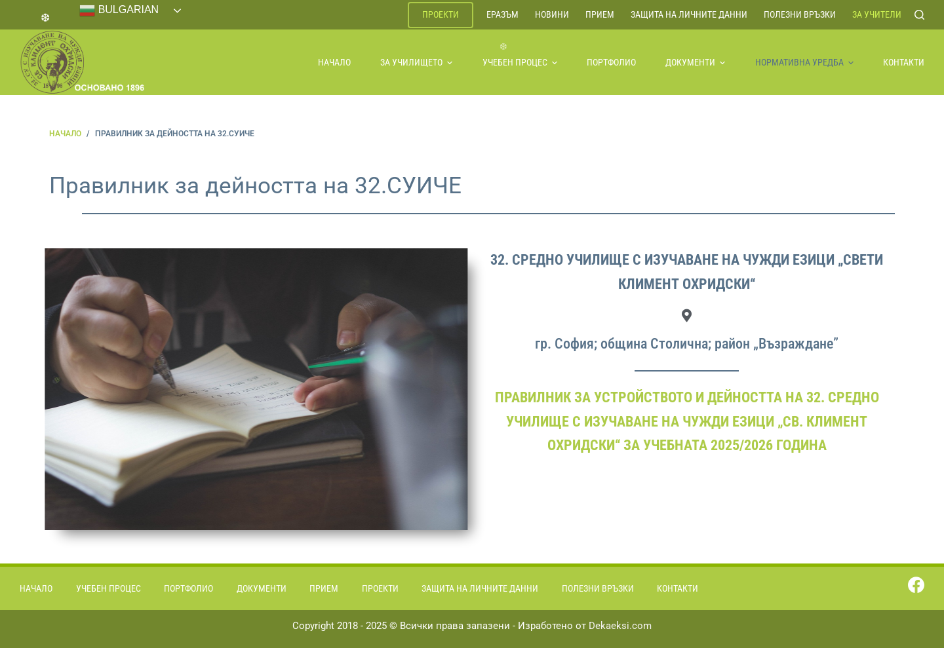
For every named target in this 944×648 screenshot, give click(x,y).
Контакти (903, 62)
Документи (695, 62)
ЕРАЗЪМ (502, 14)
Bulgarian (119, 10)
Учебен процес (519, 62)
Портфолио (611, 62)
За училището (416, 62)
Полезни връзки (800, 14)
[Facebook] (916, 585)
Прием (599, 14)
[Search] (919, 15)
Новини (552, 14)
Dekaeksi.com (620, 626)
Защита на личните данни (689, 14)
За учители (876, 14)
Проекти (440, 14)
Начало (334, 62)
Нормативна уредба (804, 62)
